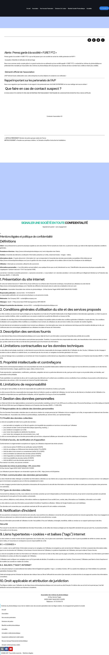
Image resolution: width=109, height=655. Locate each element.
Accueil (28, 8)
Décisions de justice (60, 8)
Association (35, 8)
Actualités (89, 8)
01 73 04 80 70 (58, 601)
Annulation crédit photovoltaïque (11, 633)
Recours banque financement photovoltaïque (15, 641)
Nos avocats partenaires (46, 8)
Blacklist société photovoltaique (76, 8)
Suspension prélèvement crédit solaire (13, 637)
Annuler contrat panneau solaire (11, 645)
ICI (61, 116)
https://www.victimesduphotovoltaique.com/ (28, 251)
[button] (89, 40)
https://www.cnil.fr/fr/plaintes (50, 471)
